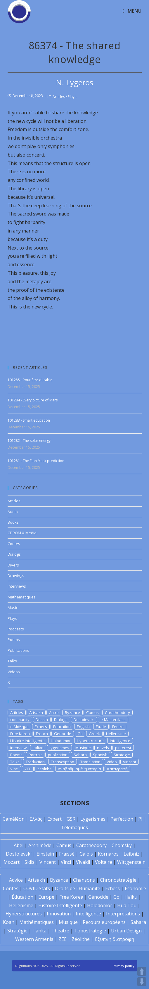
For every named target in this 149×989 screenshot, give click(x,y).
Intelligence (120, 740)
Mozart (12, 862)
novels (103, 747)
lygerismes (59, 747)
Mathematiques (22, 597)
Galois (86, 854)
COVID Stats (36, 888)
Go (80, 733)
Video (112, 761)
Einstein (45, 854)
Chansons (84, 880)
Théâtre (60, 930)
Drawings (16, 575)
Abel (18, 845)
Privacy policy (123, 965)
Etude (101, 726)
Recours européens (104, 922)
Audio (13, 511)
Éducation (22, 897)
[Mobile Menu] (132, 11)
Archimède (39, 845)
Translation (90, 761)
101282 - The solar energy (29, 440)
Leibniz (131, 854)
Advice (16, 880)
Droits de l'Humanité (77, 888)
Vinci (14, 768)
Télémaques (74, 827)
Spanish (100, 754)
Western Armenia (34, 939)
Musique (83, 747)
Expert (54, 819)
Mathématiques (36, 922)
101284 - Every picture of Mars (33, 400)
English (83, 726)
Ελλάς (36, 819)
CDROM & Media (22, 532)
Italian (38, 747)
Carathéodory (91, 845)
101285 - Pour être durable (30, 379)
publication (57, 754)
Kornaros (108, 854)
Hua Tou (126, 905)
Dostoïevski (19, 854)
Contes (14, 543)
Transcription (62, 761)
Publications (18, 650)
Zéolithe (81, 939)
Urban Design (126, 930)
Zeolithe (44, 768)
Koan (8, 922)
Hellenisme (116, 733)
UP (141, 971)
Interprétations (123, 913)
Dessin (42, 719)
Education (62, 726)
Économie (135, 888)
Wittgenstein (131, 862)
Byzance (72, 712)
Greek (94, 733)
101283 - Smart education (29, 420)
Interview (18, 747)
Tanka (39, 930)
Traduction (35, 761)
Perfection (121, 819)
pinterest (123, 747)
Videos (14, 671)
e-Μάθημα (19, 726)
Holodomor (61, 740)
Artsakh (36, 712)
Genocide (62, 733)
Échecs (112, 888)
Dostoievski (84, 719)
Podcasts (16, 629)
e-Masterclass (113, 719)
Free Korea (20, 733)
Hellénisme (21, 905)
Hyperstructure (90, 740)
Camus (92, 712)
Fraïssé (66, 854)
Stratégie (17, 930)
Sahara (80, 754)
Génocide (98, 897)
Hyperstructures (24, 913)
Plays (72, 96)
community (20, 719)
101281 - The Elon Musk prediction (36, 460)
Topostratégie (90, 930)
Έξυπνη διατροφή (114, 939)
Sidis (29, 862)
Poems (14, 639)
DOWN (141, 981)
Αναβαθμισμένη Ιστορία (79, 768)
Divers (13, 565)
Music (13, 607)
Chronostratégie (118, 880)
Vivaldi (83, 862)
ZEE (28, 768)
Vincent (129, 761)
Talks (12, 661)
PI (140, 819)
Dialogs (14, 554)
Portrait (35, 754)
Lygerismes (92, 819)
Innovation (59, 913)
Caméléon (14, 819)
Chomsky (122, 845)
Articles (59, 96)
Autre (54, 712)
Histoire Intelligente (27, 740)
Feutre (118, 726)
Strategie (122, 754)
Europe (46, 897)
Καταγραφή (117, 768)
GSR (71, 819)
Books (13, 522)
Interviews (17, 586)
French (42, 733)
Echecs (41, 726)
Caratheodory (117, 712)
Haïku (130, 897)
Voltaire (103, 862)
